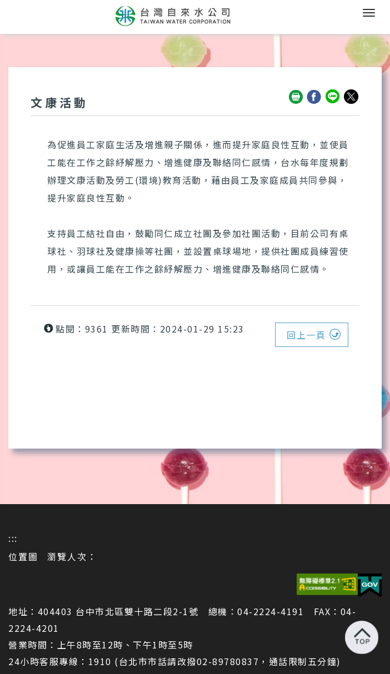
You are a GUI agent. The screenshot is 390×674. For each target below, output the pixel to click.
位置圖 (23, 556)
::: (13, 538)
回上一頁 (306, 334)
